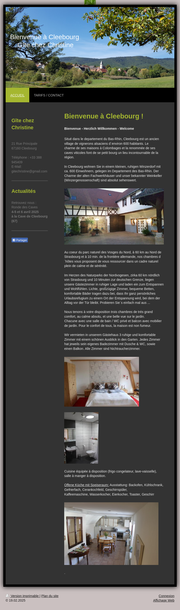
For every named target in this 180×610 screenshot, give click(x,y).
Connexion (166, 596)
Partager (19, 240)
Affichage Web (163, 600)
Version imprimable (23, 596)
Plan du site (49, 596)
